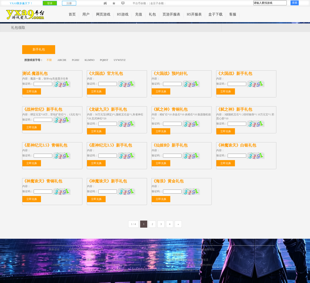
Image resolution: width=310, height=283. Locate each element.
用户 (85, 14)
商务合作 (54, 249)
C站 (141, 254)
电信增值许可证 (205, 249)
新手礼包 (39, 49)
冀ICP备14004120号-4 (161, 264)
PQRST (104, 60)
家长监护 (110, 254)
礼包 (152, 14)
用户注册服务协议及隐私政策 (86, 249)
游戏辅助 (178, 254)
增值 (93, 254)
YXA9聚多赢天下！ (21, 3)
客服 (232, 14)
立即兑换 (31, 91)
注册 (69, 3)
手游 (127, 254)
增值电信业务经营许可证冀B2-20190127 (116, 264)
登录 (49, 3)
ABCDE (61, 60)
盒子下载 (215, 14)
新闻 (134, 249)
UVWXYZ (120, 60)
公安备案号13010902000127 (199, 264)
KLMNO (89, 60)
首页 (72, 14)
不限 (49, 60)
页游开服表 (171, 14)
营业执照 (158, 254)
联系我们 (181, 249)
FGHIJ (75, 60)
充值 (138, 14)
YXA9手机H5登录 (156, 249)
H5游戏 (122, 14)
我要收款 (117, 249)
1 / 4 (133, 224)
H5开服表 (194, 14)
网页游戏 (103, 14)
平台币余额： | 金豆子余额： (145, 3)
